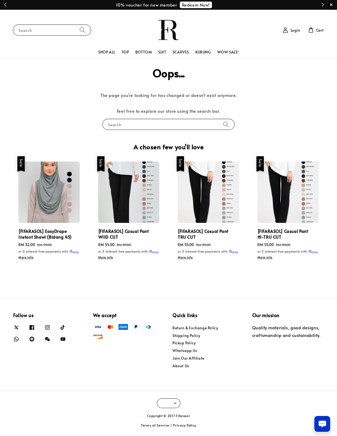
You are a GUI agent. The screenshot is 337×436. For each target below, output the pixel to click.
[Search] (82, 30)
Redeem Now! (196, 5)
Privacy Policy (184, 425)
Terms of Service (155, 425)
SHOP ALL (106, 52)
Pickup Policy (184, 342)
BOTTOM (143, 52)
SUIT (162, 52)
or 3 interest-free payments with (49, 251)
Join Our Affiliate (188, 358)
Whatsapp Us (184, 350)
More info (25, 257)
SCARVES (181, 52)
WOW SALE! (228, 52)
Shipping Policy (186, 335)
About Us (180, 365)
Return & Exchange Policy (195, 328)
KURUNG (203, 52)
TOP (125, 52)
